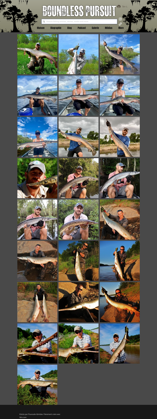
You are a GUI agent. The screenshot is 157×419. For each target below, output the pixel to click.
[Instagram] (120, 19)
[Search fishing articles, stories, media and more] (79, 21)
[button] (69, 28)
